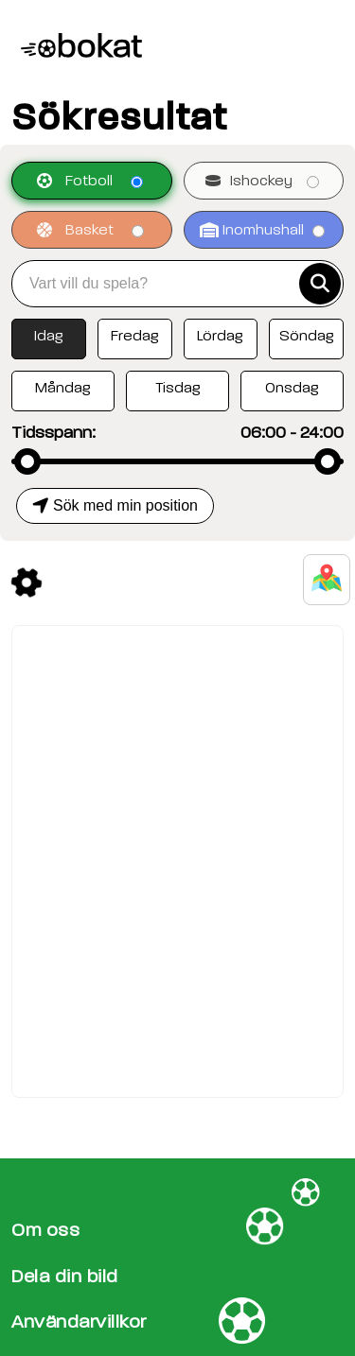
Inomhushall (262, 229)
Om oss (45, 1230)
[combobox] (162, 283)
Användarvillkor (79, 1321)
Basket (90, 229)
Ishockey (262, 180)
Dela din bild (64, 1276)
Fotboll (90, 180)
